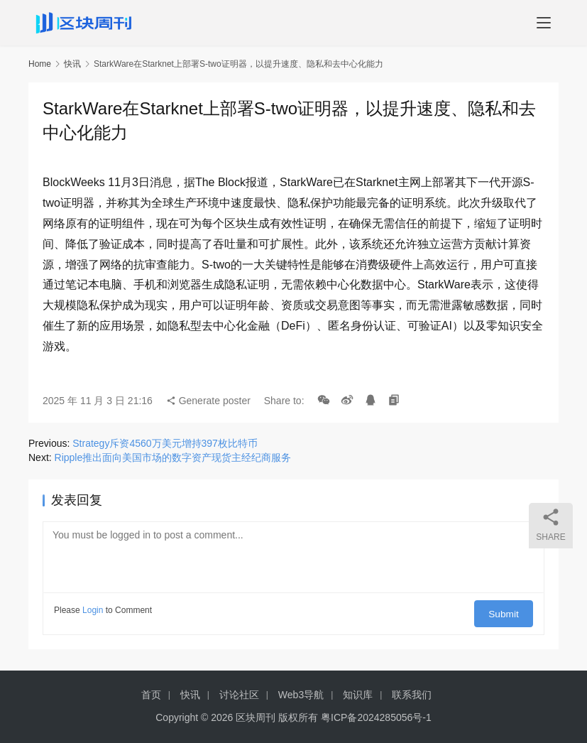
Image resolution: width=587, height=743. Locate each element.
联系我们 (412, 694)
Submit (508, 610)
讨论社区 (239, 694)
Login (92, 610)
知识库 (358, 694)
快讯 (72, 64)
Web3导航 (301, 694)
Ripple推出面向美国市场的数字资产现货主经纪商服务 (173, 457)
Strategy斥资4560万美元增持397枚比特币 (165, 443)
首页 (151, 694)
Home (39, 64)
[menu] (544, 23)
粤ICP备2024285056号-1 (376, 717)
